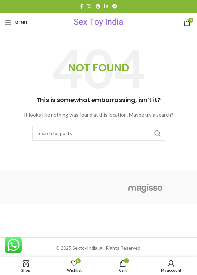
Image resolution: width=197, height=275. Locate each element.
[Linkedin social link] (106, 6)
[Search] (98, 133)
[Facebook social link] (81, 6)
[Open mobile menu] (16, 22)
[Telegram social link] (114, 6)
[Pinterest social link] (98, 6)
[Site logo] (98, 22)
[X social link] (89, 6)
